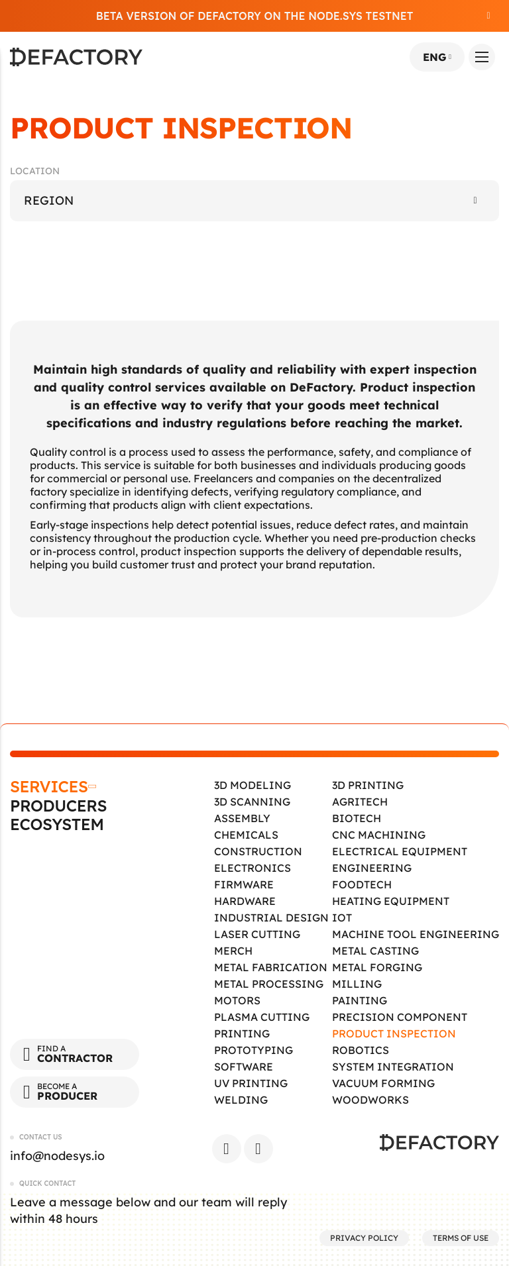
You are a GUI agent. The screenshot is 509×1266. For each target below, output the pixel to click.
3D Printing (368, 785)
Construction (258, 851)
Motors (237, 1000)
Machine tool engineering (415, 934)
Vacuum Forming (383, 1083)
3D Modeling (252, 785)
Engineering (372, 867)
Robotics (360, 1050)
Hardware (245, 901)
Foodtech (362, 884)
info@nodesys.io (57, 1155)
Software (243, 1066)
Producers (58, 806)
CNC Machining (378, 834)
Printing (242, 1033)
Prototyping (253, 1050)
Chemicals (246, 834)
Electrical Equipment (399, 851)
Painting (359, 1000)
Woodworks (370, 1099)
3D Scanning (252, 801)
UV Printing (251, 1083)
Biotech (356, 818)
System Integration (393, 1066)
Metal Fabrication (270, 967)
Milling (357, 983)
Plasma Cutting (262, 1017)
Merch (233, 950)
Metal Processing (268, 983)
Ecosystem (57, 824)
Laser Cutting (257, 934)
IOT (342, 917)
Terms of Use (460, 1238)
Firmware (244, 884)
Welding (241, 1099)
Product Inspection (394, 1033)
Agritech (360, 801)
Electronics (252, 867)
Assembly (242, 818)
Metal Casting (375, 950)
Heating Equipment (390, 901)
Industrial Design (271, 917)
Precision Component (399, 1017)
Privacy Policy (364, 1238)
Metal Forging (377, 967)
